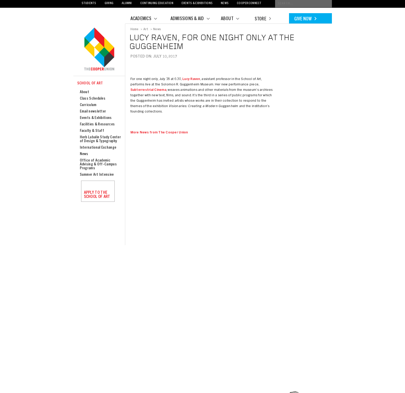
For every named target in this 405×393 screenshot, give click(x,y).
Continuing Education (156, 3)
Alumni (127, 3)
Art (146, 29)
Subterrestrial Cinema (148, 90)
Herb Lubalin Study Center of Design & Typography (100, 139)
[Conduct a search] (303, 3)
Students (89, 3)
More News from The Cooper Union (159, 132)
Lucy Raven (191, 79)
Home (134, 29)
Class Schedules (93, 99)
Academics (146, 19)
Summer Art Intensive (97, 175)
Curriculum (88, 105)
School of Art (90, 83)
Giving (109, 3)
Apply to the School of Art (97, 195)
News (225, 3)
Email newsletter (93, 112)
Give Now (305, 19)
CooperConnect (249, 3)
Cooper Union (99, 49)
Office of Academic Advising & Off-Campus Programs (98, 164)
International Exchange (98, 148)
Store (263, 19)
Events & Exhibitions (197, 3)
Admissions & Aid (193, 19)
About (233, 19)
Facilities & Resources (97, 124)
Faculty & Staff (92, 131)
